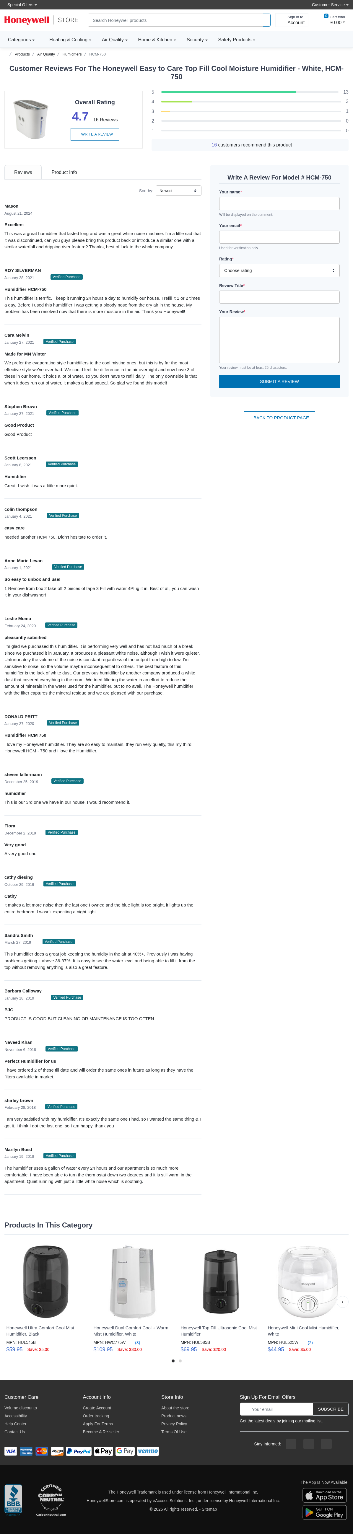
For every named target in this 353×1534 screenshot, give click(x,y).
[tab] (23, 172)
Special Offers (18, 4)
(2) (307, 1342)
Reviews (23, 172)
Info (64, 172)
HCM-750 (97, 54)
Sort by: (146, 190)
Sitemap (209, 1509)
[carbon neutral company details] (51, 1500)
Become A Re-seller (101, 1431)
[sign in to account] (291, 20)
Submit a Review (279, 381)
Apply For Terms (98, 1423)
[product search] (267, 20)
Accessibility (15, 1416)
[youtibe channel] (326, 1444)
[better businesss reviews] (13, 1500)
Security (195, 39)
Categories (17, 39)
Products (22, 54)
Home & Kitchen (155, 39)
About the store (175, 1408)
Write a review (95, 134)
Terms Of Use (174, 1431)
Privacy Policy (174, 1423)
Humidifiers (72, 54)
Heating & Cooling (68, 39)
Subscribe (331, 1408)
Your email (230, 225)
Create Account (97, 1408)
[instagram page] (308, 1444)
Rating (226, 259)
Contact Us (14, 1431)
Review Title (232, 285)
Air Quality (113, 39)
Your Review (232, 311)
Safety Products (235, 39)
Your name (230, 192)
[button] (343, 1302)
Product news (173, 1416)
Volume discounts (20, 1408)
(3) (134, 1342)
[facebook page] (291, 1444)
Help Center (15, 1423)
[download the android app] (324, 1512)
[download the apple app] (324, 1495)
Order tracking (96, 1416)
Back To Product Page (279, 417)
